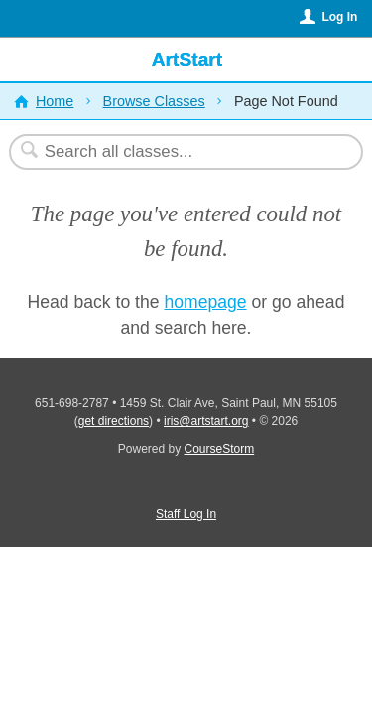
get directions (113, 421)
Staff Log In (186, 514)
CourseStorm (220, 449)
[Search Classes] (175, 152)
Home (54, 101)
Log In (339, 17)
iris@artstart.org (206, 421)
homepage (205, 302)
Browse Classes (154, 101)
